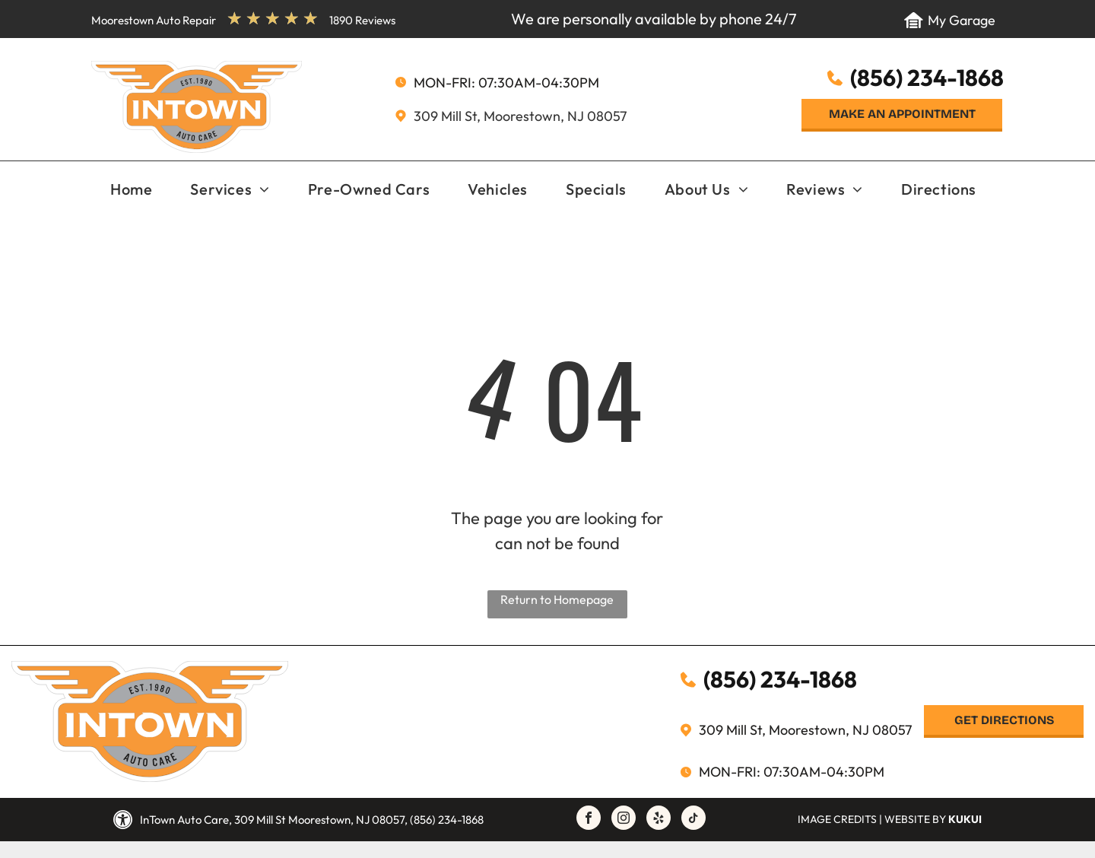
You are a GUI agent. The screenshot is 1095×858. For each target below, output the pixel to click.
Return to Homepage (557, 599)
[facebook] (588, 820)
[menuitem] (131, 190)
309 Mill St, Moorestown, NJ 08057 (520, 116)
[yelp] (658, 820)
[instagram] (623, 820)
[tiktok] (693, 820)
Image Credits (837, 819)
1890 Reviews (362, 20)
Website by (915, 819)
